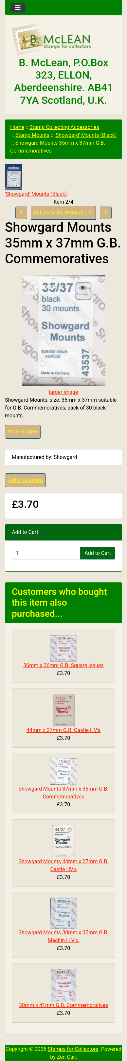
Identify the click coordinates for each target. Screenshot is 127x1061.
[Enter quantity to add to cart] (46, 553)
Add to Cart (97, 553)
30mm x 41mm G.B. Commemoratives (63, 1005)
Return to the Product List (63, 213)
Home (17, 127)
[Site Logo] (63, 40)
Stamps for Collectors (73, 1049)
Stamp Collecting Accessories (64, 127)
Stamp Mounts (32, 135)
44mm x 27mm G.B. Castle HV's (63, 730)
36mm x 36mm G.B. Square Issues (63, 665)
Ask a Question (25, 480)
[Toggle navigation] (17, 7)
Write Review (23, 432)
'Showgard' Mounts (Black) (86, 135)
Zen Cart (67, 1057)
